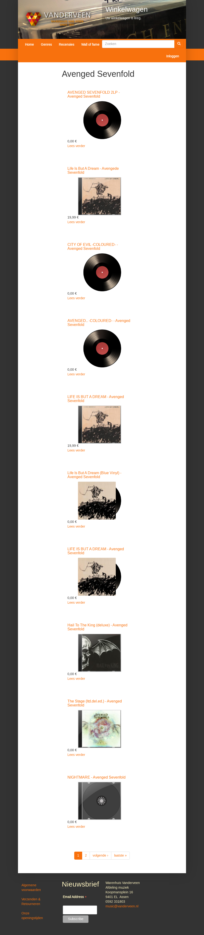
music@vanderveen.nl (122, 906)
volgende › (100, 856)
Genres (46, 45)
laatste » (120, 856)
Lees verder (76, 146)
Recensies (66, 45)
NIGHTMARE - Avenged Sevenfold (96, 777)
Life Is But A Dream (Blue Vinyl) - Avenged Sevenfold (94, 475)
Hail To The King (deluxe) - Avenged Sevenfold (97, 627)
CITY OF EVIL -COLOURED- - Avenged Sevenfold (92, 246)
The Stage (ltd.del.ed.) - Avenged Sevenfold (94, 703)
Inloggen (172, 56)
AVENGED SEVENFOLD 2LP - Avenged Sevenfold (93, 94)
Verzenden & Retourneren (30, 901)
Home (29, 45)
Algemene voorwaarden (31, 887)
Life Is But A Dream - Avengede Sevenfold (93, 170)
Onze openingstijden (32, 915)
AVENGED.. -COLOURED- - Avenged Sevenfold (98, 322)
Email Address (75, 897)
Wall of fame (90, 45)
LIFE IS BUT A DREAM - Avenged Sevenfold (95, 399)
